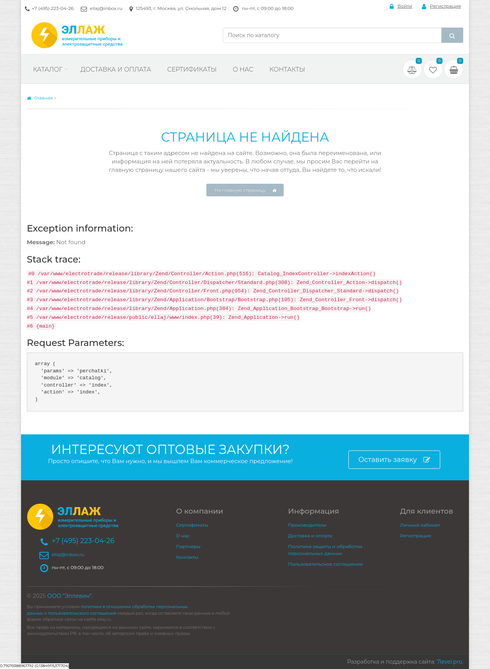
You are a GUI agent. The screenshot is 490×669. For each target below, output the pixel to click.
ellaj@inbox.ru (106, 8)
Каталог (47, 69)
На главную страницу (245, 190)
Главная (40, 98)
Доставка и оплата (115, 69)
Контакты (287, 69)
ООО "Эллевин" (69, 595)
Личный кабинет (420, 525)
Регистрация (441, 6)
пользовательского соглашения (82, 613)
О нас (243, 69)
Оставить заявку (394, 460)
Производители (307, 525)
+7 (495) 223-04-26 (53, 8)
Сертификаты (192, 69)
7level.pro (449, 661)
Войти (401, 6)
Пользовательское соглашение (325, 564)
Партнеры (188, 546)
